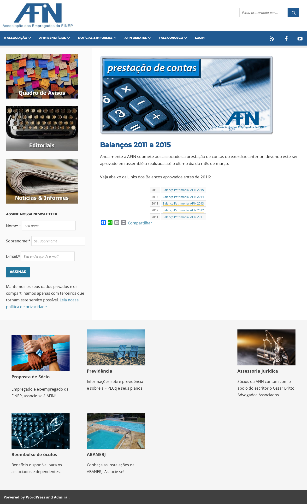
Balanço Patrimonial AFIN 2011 (183, 217)
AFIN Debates (135, 38)
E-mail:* (13, 256)
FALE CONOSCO (171, 38)
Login (200, 38)
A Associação (15, 38)
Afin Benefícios (52, 38)
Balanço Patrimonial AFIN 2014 (183, 197)
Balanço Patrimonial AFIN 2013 (183, 203)
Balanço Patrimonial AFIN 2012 (183, 210)
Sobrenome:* (18, 241)
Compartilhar (140, 223)
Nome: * (14, 226)
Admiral (61, 497)
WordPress (35, 497)
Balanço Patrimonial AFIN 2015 (183, 190)
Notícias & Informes (95, 38)
